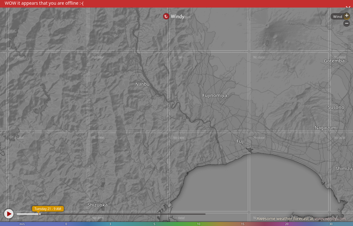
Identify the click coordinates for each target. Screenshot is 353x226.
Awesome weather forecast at (301, 218)
